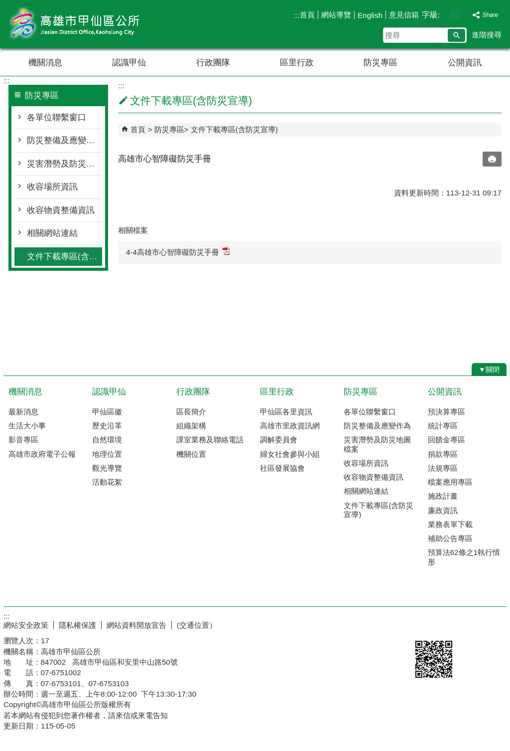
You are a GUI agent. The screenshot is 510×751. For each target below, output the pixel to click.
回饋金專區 (446, 439)
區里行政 (297, 62)
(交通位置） (197, 625)
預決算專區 (446, 411)
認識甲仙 (129, 62)
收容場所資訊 (52, 186)
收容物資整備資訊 (61, 210)
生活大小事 (27, 425)
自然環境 (107, 439)
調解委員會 (278, 439)
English (370, 15)
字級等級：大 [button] (465, 14)
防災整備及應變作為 (64, 140)
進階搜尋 (487, 34)
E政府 (421, 623)
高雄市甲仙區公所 (87, 24)
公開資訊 (465, 62)
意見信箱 (404, 14)
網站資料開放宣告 (136, 625)
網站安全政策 (25, 625)
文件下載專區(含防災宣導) (64, 256)
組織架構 (191, 425)
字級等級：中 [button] (454, 14)
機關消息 (45, 62)
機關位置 (191, 454)
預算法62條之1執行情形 (464, 556)
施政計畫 (443, 496)
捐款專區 (443, 454)
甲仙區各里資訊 (286, 411)
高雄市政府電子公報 (42, 454)
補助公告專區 (450, 538)
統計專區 (443, 425)
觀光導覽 (107, 468)
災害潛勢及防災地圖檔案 (64, 164)
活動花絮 (107, 482)
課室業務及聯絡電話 (210, 439)
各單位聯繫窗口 (56, 117)
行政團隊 (213, 62)
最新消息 (23, 411)
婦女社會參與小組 (290, 454)
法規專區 (443, 468)
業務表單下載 (450, 524)
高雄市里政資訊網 (290, 425)
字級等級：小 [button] (444, 14)
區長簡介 (191, 411)
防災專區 (380, 62)
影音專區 (23, 439)
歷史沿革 (107, 425)
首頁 (307, 14)
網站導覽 (336, 14)
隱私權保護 (77, 625)
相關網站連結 (52, 233)
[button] (456, 35)
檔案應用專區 (450, 482)
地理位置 (107, 454)
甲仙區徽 (107, 411)
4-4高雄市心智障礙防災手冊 (178, 251)
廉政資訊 (443, 510)
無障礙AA (470, 624)
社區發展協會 (282, 468)
